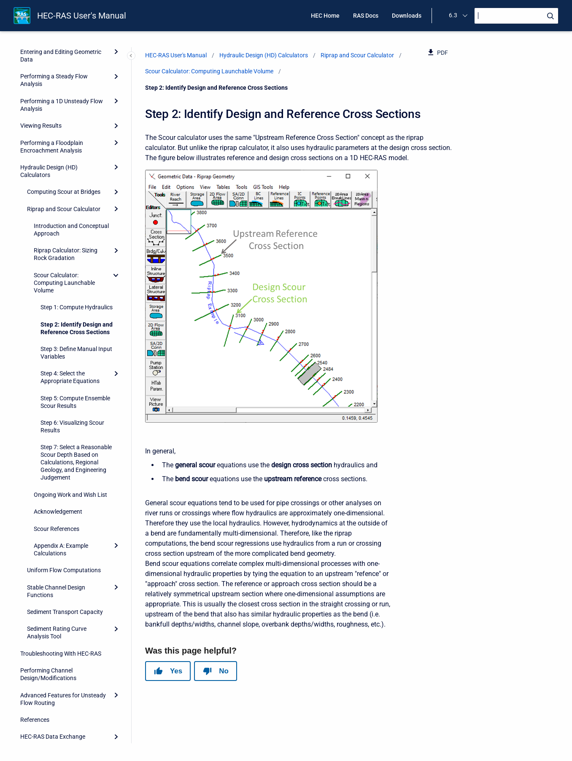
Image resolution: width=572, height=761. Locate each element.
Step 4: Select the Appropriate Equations (70, 324)
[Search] (516, 16)
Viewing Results (41, 72)
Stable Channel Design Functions (56, 538)
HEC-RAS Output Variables (55, 700)
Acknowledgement (58, 458)
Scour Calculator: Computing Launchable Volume (64, 230)
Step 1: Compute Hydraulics (76, 254)
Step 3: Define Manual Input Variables (76, 299)
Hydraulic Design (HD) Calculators (49, 118)
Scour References (56, 475)
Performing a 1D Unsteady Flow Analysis (61, 52)
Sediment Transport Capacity (65, 558)
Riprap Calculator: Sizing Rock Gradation (65, 201)
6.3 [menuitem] (453, 15)
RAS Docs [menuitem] (365, 15)
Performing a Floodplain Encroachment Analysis (51, 93)
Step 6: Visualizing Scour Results (72, 373)
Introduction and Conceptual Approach (71, 176)
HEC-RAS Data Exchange (52, 683)
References (34, 666)
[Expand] (116, 48)
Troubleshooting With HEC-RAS (60, 600)
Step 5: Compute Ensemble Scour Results (75, 349)
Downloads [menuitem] (406, 15)
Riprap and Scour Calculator (63, 156)
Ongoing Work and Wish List (70, 441)
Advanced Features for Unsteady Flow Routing (63, 646)
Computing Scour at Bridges (63, 138)
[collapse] (116, 222)
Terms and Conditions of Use (57, 734)
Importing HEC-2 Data (49, 717)
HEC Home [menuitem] (325, 15)
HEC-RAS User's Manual (81, 16)
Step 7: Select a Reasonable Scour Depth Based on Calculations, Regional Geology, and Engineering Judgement (76, 409)
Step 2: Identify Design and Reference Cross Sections (76, 275)
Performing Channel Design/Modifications (48, 621)
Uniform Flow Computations (64, 517)
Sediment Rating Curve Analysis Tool (56, 579)
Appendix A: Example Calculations (61, 496)
